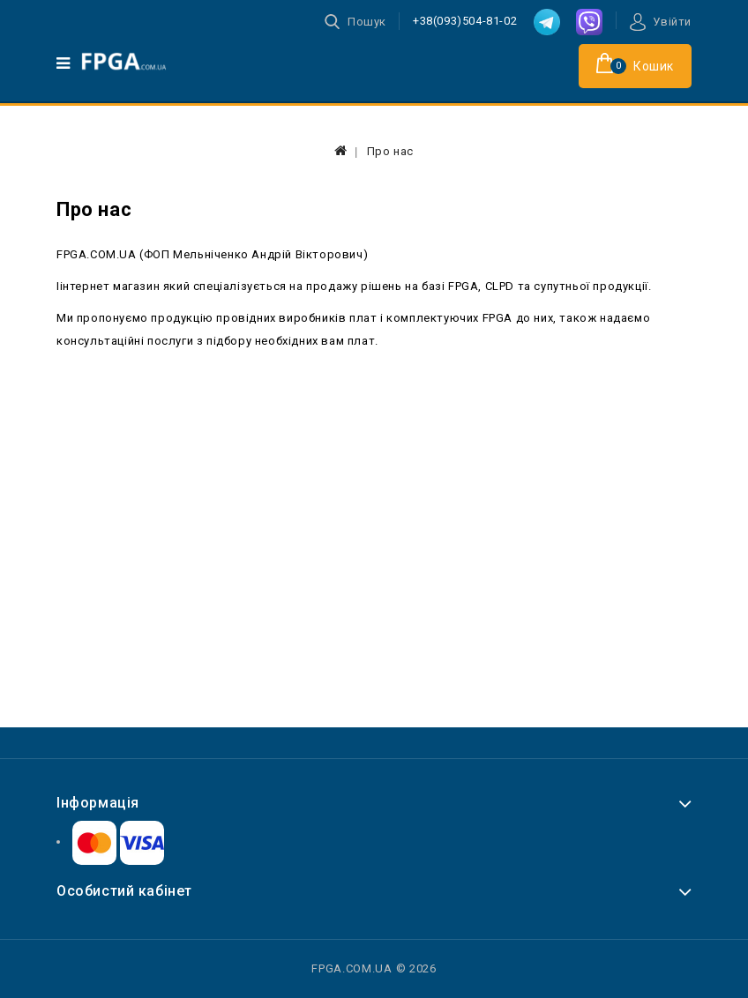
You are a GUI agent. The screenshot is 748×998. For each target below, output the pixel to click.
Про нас (390, 151)
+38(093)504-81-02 (465, 20)
